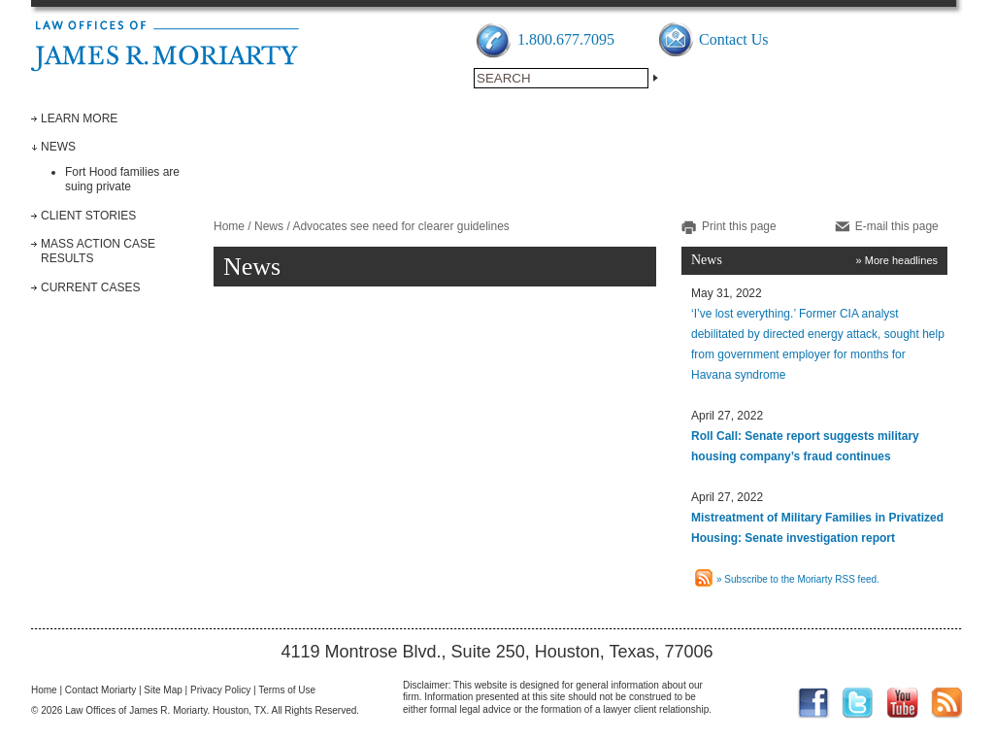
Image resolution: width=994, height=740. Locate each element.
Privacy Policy (220, 690)
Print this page (739, 226)
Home (229, 226)
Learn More (79, 118)
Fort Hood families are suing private (122, 179)
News (58, 146)
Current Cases (90, 287)
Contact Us (734, 39)
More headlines (901, 260)
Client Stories (88, 215)
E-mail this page (897, 226)
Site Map (163, 690)
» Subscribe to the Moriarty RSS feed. (797, 579)
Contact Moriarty (100, 690)
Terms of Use (286, 690)
